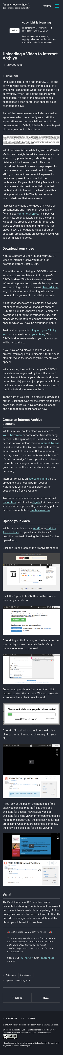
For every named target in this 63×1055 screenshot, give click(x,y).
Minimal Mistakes (51, 1025)
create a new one (40, 510)
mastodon (10, 1018)
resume (47, 6)
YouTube (8, 435)
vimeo (18, 435)
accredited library (38, 478)
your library (38, 334)
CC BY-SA (44, 31)
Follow (14, 30)
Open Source (26, 975)
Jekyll (39, 1025)
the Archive (9, 502)
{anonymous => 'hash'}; (16, 6)
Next (46, 997)
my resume (27, 958)
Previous (17, 997)
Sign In (36, 502)
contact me (47, 958)
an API (36, 528)
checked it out (50, 287)
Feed (31, 1018)
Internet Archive (28, 213)
